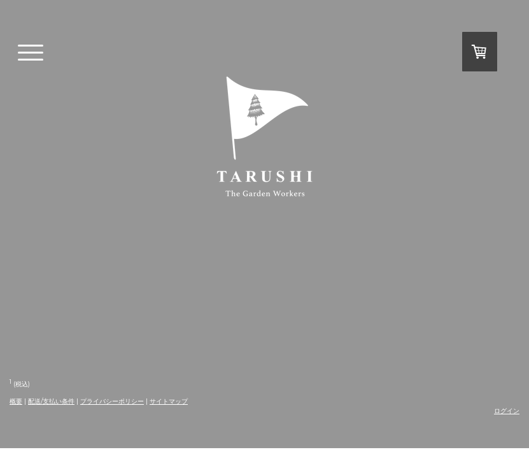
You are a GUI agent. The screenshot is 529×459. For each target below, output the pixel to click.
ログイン (506, 411)
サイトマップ (169, 401)
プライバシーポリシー (112, 401)
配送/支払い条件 (51, 401)
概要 (16, 401)
